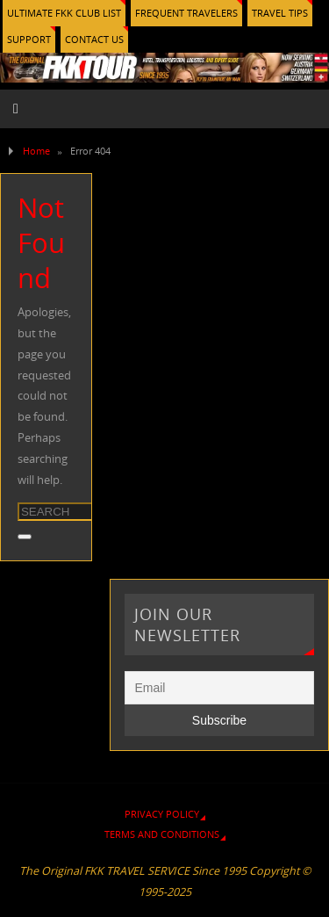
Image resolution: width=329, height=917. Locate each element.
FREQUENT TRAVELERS (186, 12)
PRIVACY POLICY (162, 813)
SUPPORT (29, 39)
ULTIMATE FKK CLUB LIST (64, 12)
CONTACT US (94, 39)
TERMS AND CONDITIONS (161, 834)
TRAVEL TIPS (280, 12)
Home (36, 150)
